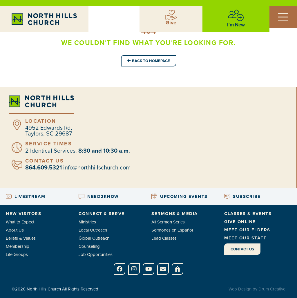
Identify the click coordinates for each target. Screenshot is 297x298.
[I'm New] (236, 15)
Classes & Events (247, 213)
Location (40, 121)
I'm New (236, 24)
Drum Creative (271, 289)
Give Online (240, 221)
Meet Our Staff (245, 238)
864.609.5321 (43, 167)
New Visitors (23, 213)
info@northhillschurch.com (97, 167)
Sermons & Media (174, 213)
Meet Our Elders (247, 230)
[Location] (17, 125)
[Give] (171, 15)
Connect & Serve (102, 213)
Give (171, 22)
